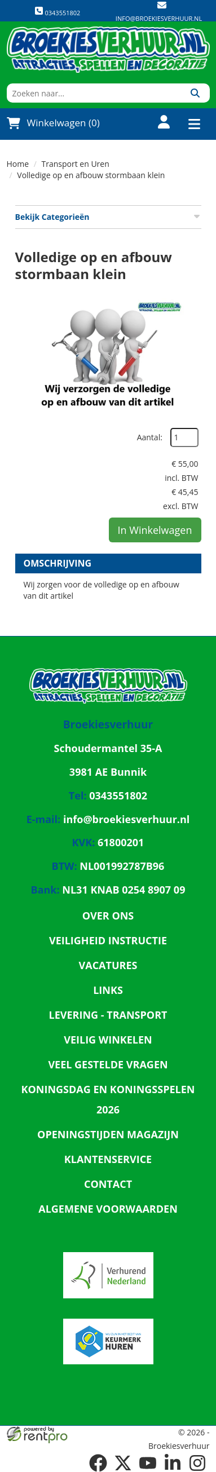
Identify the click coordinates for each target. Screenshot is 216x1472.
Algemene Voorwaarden (108, 1208)
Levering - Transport (108, 1015)
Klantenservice (108, 1159)
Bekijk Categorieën (108, 216)
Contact (108, 1184)
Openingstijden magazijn (108, 1134)
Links (108, 990)
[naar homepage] (108, 49)
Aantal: (149, 437)
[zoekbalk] (94, 93)
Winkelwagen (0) (53, 123)
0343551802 (57, 11)
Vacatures (108, 965)
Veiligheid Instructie (108, 940)
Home (18, 163)
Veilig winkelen (108, 1039)
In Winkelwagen (155, 530)
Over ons (108, 915)
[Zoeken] (195, 93)
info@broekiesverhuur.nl (159, 18)
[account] (157, 123)
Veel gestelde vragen (107, 1064)
